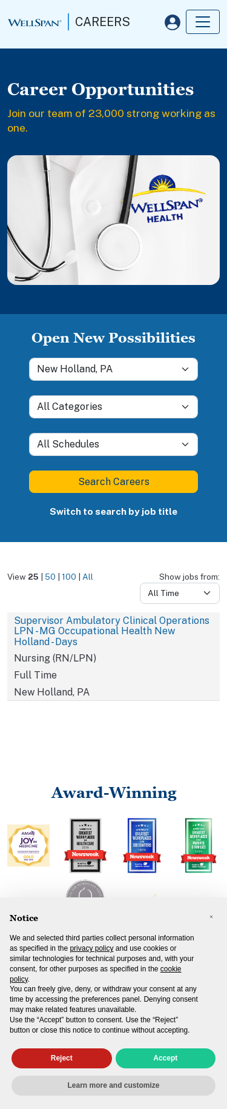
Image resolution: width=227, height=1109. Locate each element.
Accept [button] (165, 1058)
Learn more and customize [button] (113, 1085)
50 (50, 576)
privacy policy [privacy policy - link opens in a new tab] (91, 948)
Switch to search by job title (113, 511)
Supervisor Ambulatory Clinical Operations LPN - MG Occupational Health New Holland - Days (111, 631)
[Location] (113, 369)
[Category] (113, 406)
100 (69, 576)
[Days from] (180, 593)
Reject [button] (62, 1058)
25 (33, 576)
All (87, 576)
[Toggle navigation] (203, 22)
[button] (211, 916)
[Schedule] (113, 444)
